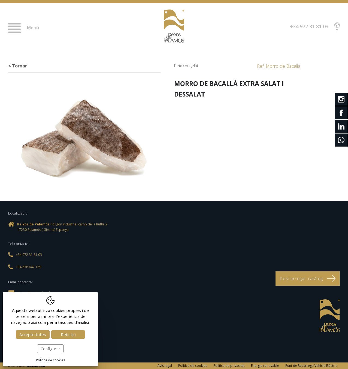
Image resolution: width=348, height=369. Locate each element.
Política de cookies (192, 365)
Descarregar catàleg (307, 278)
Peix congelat (186, 65)
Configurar (50, 348)
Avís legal (165, 365)
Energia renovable (265, 365)
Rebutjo (68, 334)
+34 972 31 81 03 (309, 26)
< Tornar (17, 66)
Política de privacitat (229, 365)
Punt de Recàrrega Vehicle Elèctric (311, 365)
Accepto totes (32, 334)
